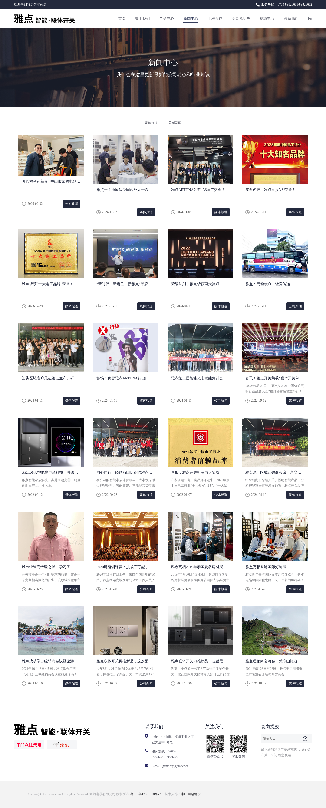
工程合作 (214, 18)
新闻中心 (190, 18)
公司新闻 (174, 122)
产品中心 (166, 18)
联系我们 (291, 18)
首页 (122, 18)
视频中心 (267, 18)
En (310, 18)
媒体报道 (151, 122)
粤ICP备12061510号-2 (145, 794)
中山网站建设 (191, 794)
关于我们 (142, 18)
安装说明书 (241, 18)
